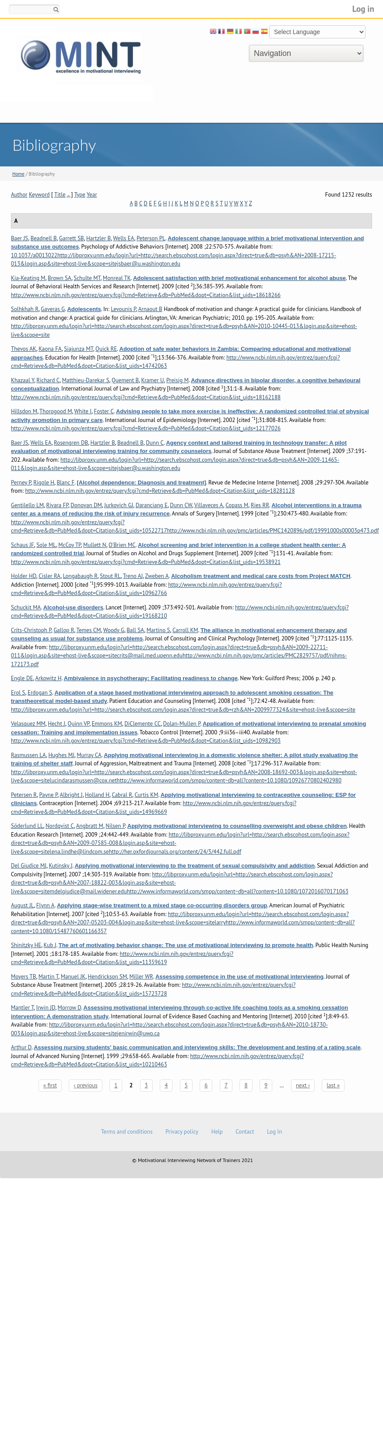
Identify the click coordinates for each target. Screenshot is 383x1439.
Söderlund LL (27, 826)
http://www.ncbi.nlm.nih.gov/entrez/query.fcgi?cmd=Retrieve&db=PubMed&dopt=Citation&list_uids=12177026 (146, 428)
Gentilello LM (27, 505)
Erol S (18, 692)
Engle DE (22, 678)
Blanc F (65, 482)
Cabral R (122, 795)
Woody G (113, 630)
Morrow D (69, 1007)
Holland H (97, 795)
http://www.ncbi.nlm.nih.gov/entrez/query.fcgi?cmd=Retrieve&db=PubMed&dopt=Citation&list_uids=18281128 (160, 491)
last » (333, 1085)
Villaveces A (208, 505)
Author (19, 194)
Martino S (158, 630)
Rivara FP (57, 505)
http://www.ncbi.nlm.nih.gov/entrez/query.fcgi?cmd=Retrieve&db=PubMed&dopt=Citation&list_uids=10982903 (146, 740)
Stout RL (110, 576)
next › (303, 1085)
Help (217, 1131)
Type (79, 194)
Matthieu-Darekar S (85, 380)
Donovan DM (86, 505)
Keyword (39, 194)
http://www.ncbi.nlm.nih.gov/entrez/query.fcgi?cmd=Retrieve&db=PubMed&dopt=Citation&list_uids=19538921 (146, 562)
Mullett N (94, 545)
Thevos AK (23, 349)
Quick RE (106, 349)
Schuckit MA (26, 607)
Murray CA (89, 755)
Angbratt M (89, 826)
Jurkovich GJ (118, 505)
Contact (244, 1131)
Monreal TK (117, 278)
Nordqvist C (60, 826)
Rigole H (43, 482)
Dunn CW (181, 505)
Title (60, 194)
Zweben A (157, 576)
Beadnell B (44, 238)
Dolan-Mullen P (181, 723)
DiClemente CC (142, 723)
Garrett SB (71, 238)
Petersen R (24, 795)
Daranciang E (152, 505)
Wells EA (123, 238)
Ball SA (135, 630)
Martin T (49, 976)
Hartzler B (98, 238)
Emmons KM (107, 723)
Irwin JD (45, 1007)
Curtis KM (146, 795)
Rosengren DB (71, 442)
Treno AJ (133, 576)
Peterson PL (151, 238)
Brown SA (59, 278)
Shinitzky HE (26, 945)
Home (18, 174)
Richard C (48, 380)
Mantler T (22, 1007)
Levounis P (123, 309)
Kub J (50, 945)
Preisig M (177, 380)
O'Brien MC (122, 545)
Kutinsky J (60, 865)
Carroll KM (185, 630)
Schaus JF (22, 545)
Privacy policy (181, 1131)
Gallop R (63, 630)
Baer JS (19, 238)
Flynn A (45, 905)
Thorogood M (55, 411)
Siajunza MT (78, 349)
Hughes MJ (61, 755)
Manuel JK (73, 976)
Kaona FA (50, 349)
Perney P (21, 482)
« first (50, 1085)
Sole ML (46, 545)
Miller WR (141, 976)
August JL (22, 905)
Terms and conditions (127, 1131)
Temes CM (89, 630)
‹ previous (85, 1085)
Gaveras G (53, 309)
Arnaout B (150, 309)
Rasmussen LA (28, 755)
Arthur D (21, 1047)
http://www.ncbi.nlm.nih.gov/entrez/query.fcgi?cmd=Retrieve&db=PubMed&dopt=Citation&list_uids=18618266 (146, 295)
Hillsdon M (24, 411)
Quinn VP (78, 723)
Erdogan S (40, 692)
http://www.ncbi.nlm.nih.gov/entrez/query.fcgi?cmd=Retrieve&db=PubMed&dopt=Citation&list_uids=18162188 (146, 397)
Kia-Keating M (28, 278)
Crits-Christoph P (31, 630)
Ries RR (260, 505)
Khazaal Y (22, 380)
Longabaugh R (80, 576)
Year (92, 194)
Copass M (236, 505)
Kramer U (152, 380)
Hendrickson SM (107, 976)
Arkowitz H (48, 678)
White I (82, 411)
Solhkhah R (25, 309)
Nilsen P (115, 826)
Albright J (71, 795)
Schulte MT (87, 278)
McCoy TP (69, 545)
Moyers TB (23, 976)
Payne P (48, 795)
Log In (274, 1131)
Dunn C (155, 442)
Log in (363, 8)
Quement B (125, 380)
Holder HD (23, 576)
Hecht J (56, 723)
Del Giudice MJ (28, 865)
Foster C (103, 411)
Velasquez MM (28, 723)
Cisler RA (49, 576)
